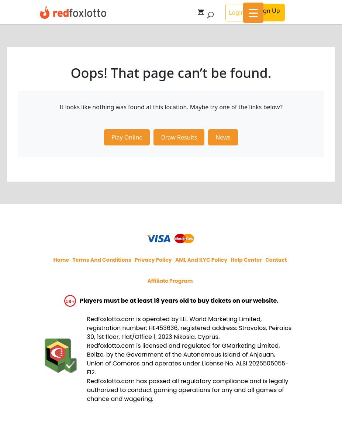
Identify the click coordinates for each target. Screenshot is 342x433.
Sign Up (269, 11)
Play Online (127, 137)
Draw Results (179, 137)
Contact (276, 260)
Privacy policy (153, 260)
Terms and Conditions (101, 260)
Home (61, 260)
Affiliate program (170, 281)
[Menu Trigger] (253, 13)
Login (236, 12)
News (223, 137)
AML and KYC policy (201, 260)
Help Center (246, 260)
